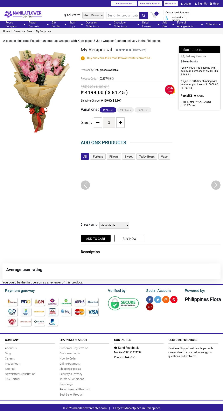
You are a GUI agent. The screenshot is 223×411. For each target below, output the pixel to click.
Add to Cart (95, 239)
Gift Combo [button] (59, 24)
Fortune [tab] (98, 156)
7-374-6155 (128, 356)
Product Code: (96, 78)
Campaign (66, 383)
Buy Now (129, 239)
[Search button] (143, 15)
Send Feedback (126, 347)
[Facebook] (149, 299)
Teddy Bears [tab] (147, 156)
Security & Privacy (71, 373)
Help (214, 3)
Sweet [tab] (129, 156)
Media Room (13, 363)
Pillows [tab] (113, 156)
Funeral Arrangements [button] (190, 24)
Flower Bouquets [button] (38, 24)
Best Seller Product (150, 3)
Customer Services (182, 339)
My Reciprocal (43, 31)
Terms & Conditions (72, 378)
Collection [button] (213, 24)
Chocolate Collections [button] (126, 24)
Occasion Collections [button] (98, 24)
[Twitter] (157, 299)
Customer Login (70, 353)
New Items (170, 3)
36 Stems (143, 110)
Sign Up (201, 3)
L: (187, 101)
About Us (11, 347)
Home (6, 31)
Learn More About (73, 339)
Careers (10, 358)
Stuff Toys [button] (76, 24)
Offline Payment (70, 363)
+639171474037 (132, 352)
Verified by (116, 290)
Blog (8, 353)
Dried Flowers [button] (150, 24)
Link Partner (12, 378)
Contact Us (122, 339)
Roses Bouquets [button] (15, 24)
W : (201, 101)
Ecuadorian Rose (23, 31)
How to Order (68, 358)
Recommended (124, 3)
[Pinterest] (173, 299)
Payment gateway (18, 290)
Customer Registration (74, 347)
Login (185, 3)
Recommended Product (75, 389)
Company (12, 339)
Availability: (99, 70)
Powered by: (194, 290)
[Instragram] (165, 299)
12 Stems (108, 110)
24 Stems (125, 110)
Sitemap (10, 368)
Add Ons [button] (168, 24)
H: (187, 105)
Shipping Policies (70, 368)
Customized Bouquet (177, 12)
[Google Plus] (149, 306)
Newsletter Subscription (20, 373)
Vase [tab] (164, 156)
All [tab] (84, 156)
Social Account (157, 290)
